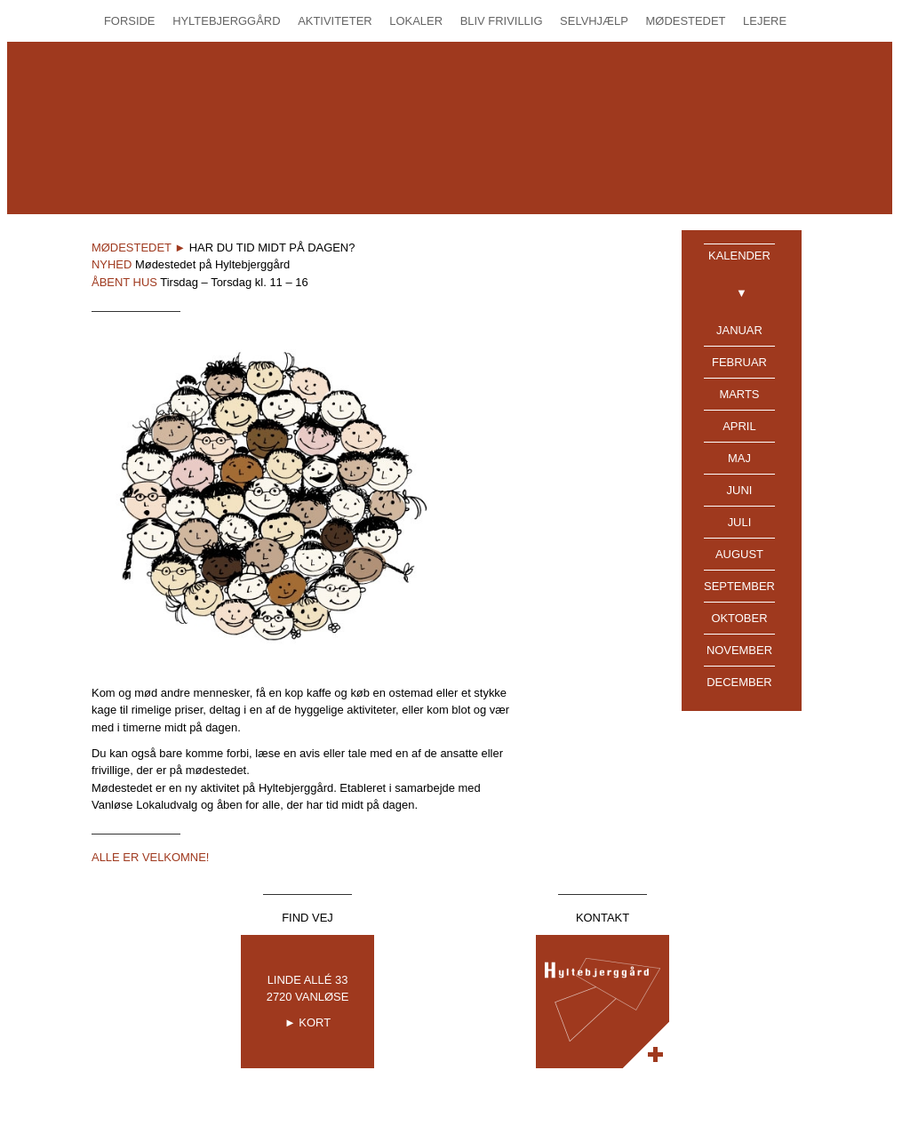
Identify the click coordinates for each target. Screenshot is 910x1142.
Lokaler (416, 21)
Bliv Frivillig (501, 21)
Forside (130, 21)
